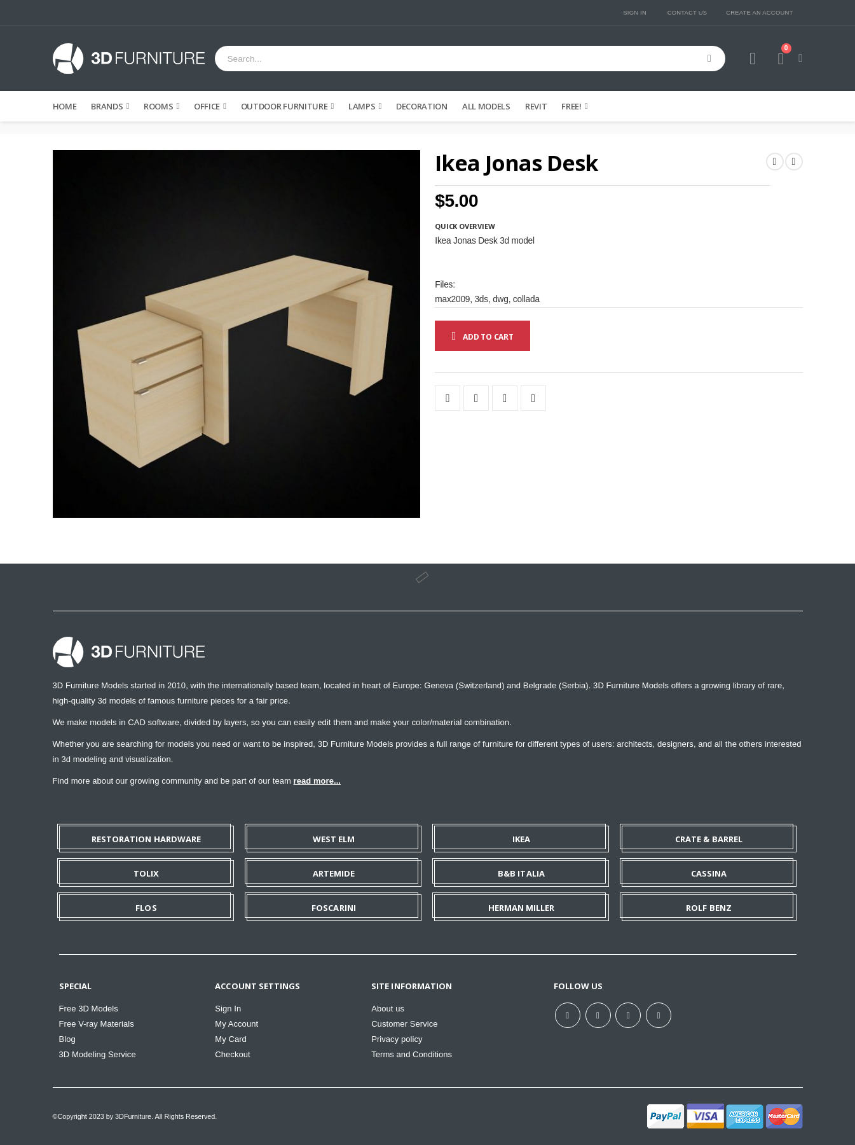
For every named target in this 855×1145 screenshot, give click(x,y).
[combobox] (470, 58)
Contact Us (687, 12)
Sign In (634, 12)
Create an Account (759, 12)
